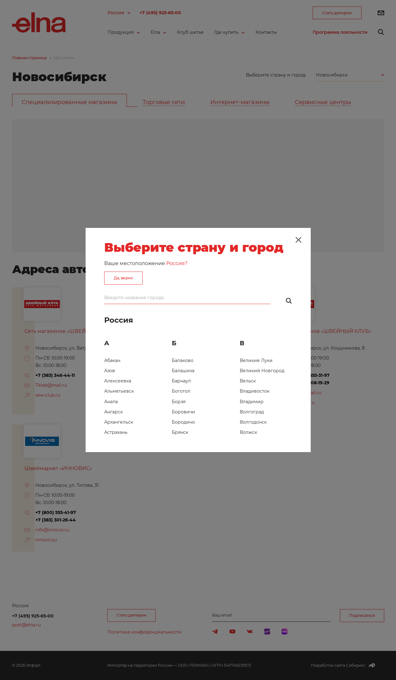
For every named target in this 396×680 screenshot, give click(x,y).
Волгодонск (253, 422)
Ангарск (113, 412)
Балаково (183, 360)
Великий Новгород (262, 370)
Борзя (178, 401)
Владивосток (254, 391)
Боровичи (183, 412)
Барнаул (181, 381)
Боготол (181, 391)
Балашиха (183, 370)
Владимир (252, 401)
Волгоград (252, 412)
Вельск (248, 381)
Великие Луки (256, 360)
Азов (109, 370)
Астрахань (115, 432)
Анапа (111, 401)
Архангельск (118, 422)
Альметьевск (119, 391)
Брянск (180, 432)
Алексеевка (117, 381)
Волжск (248, 432)
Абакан (112, 360)
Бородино (183, 422)
